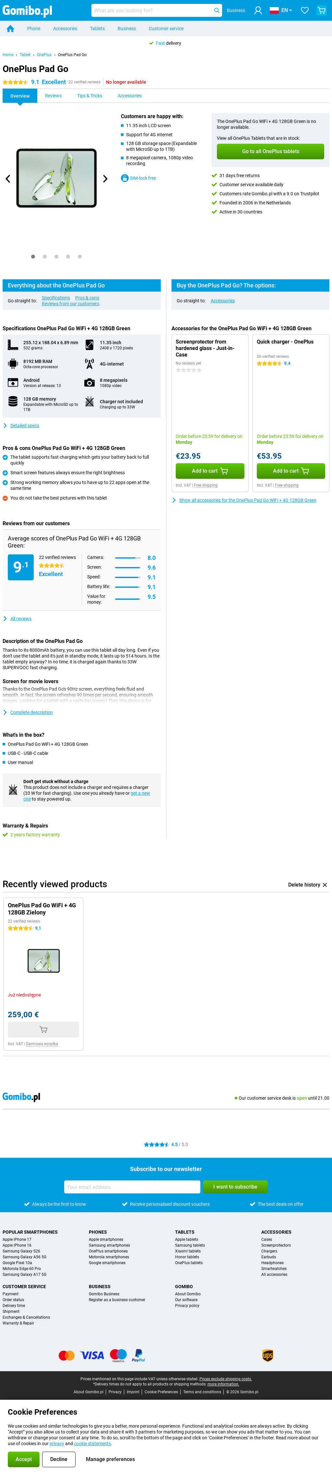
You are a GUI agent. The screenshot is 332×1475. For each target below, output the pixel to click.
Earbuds (268, 1257)
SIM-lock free (138, 178)
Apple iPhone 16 (17, 1245)
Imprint (133, 1392)
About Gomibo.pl (88, 1392)
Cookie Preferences (161, 1392)
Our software (186, 1300)
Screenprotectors (276, 1245)
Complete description (28, 712)
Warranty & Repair (18, 1323)
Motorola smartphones (109, 1257)
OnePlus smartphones (108, 1251)
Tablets (97, 28)
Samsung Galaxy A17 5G (24, 1274)
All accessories (274, 1274)
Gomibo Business (104, 1294)
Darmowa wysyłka (42, 1044)
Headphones (272, 1263)
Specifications (56, 297)
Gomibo (184, 1286)
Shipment (11, 1311)
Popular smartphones (30, 1232)
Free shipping (206, 485)
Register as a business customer (117, 1300)
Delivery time (14, 1305)
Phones (98, 1232)
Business (127, 28)
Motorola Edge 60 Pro (22, 1268)
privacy (57, 1443)
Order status (13, 1300)
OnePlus (44, 55)
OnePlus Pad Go (72, 55)
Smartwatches (274, 1268)
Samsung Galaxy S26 (21, 1251)
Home (8, 55)
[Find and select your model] (156, 10)
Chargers (269, 1251)
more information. (223, 1384)
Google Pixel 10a (17, 1263)
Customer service (166, 28)
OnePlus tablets (189, 1263)
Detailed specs (21, 425)
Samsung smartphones (109, 1245)
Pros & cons (87, 297)
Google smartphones (107, 1263)
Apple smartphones (106, 1239)
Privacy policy (187, 1305)
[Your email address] (132, 1186)
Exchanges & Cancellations (26, 1317)
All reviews (17, 618)
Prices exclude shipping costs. (225, 1379)
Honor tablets (187, 1257)
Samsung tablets (190, 1245)
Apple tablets (186, 1239)
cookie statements (92, 1443)
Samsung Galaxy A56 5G (24, 1257)
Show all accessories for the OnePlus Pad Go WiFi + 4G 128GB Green (244, 500)
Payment (10, 1294)
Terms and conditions (202, 1392)
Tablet (25, 55)
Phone (33, 28)
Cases (266, 1239)
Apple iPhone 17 (17, 1239)
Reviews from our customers (70, 303)
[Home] (10, 28)
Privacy (115, 1392)
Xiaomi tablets (188, 1251)
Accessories (65, 28)
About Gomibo (188, 1294)
